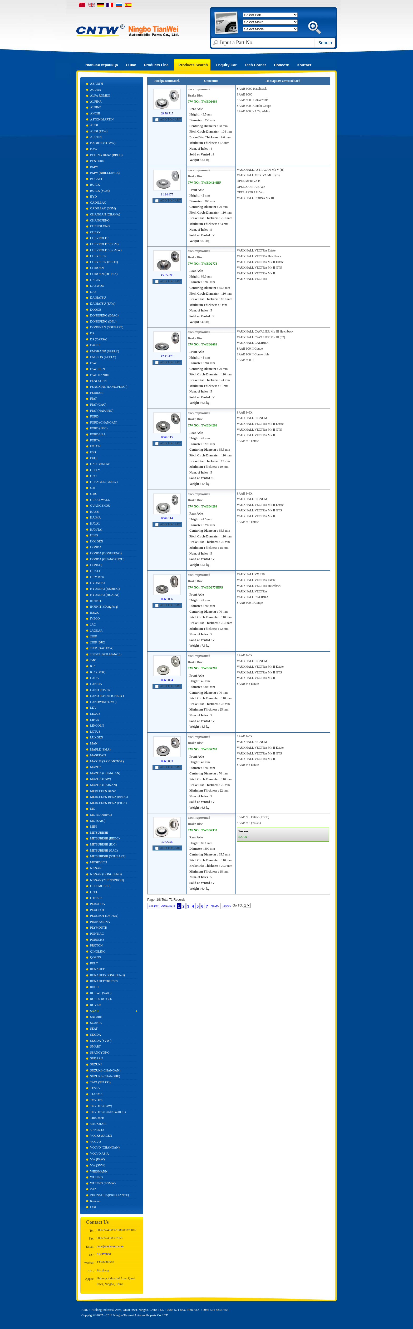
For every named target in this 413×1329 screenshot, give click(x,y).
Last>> (226, 906)
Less (93, 1207)
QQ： (93, 1255)
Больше (95, 1201)
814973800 (104, 1254)
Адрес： (91, 1279)
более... (241, 116)
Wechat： (90, 1263)
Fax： (93, 1238)
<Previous (168, 906)
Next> (215, 906)
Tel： (93, 1230)
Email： (91, 1247)
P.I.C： (92, 1271)
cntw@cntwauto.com (110, 1246)
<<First (153, 906)
